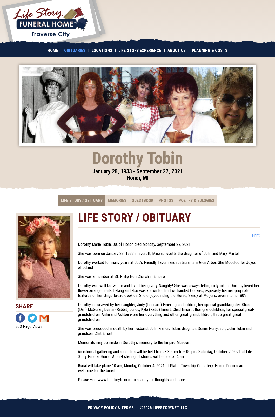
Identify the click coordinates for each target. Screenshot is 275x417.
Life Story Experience (139, 50)
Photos (166, 200)
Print (256, 235)
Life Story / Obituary (82, 200)
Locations (102, 50)
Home (53, 50)
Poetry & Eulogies (196, 200)
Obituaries (74, 50)
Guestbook (142, 200)
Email (44, 318)
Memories (117, 200)
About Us (176, 50)
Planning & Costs (209, 50)
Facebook (20, 318)
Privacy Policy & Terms (111, 407)
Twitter (32, 318)
